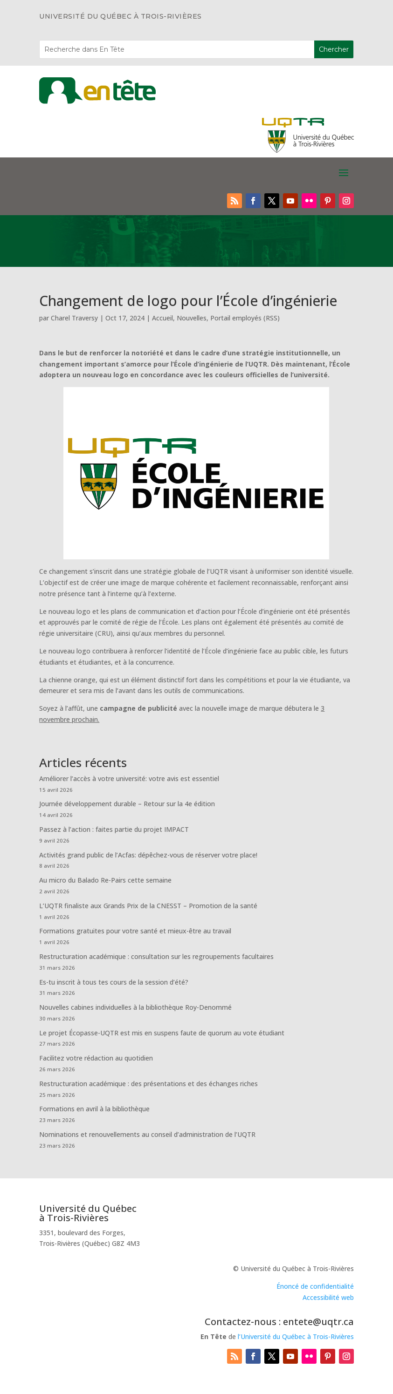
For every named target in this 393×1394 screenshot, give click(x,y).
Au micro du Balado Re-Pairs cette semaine (105, 880)
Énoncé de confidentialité (315, 1286)
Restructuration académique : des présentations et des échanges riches (148, 1083)
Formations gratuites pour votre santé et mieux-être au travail (135, 930)
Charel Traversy (74, 317)
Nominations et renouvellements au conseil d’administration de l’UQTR (147, 1134)
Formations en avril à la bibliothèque (94, 1108)
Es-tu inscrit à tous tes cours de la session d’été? (113, 982)
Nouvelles (192, 317)
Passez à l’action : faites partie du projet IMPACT (114, 829)
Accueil (162, 317)
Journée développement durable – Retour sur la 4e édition (127, 803)
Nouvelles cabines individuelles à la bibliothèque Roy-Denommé (135, 1007)
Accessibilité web (328, 1297)
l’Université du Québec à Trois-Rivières (296, 1336)
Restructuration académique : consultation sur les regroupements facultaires (156, 956)
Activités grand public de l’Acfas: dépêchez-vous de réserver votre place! (148, 854)
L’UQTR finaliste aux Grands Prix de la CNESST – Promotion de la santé (148, 905)
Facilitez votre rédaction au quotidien (96, 1058)
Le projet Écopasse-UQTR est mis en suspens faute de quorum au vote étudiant (161, 1032)
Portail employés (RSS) (245, 317)
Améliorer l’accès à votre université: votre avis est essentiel (129, 778)
